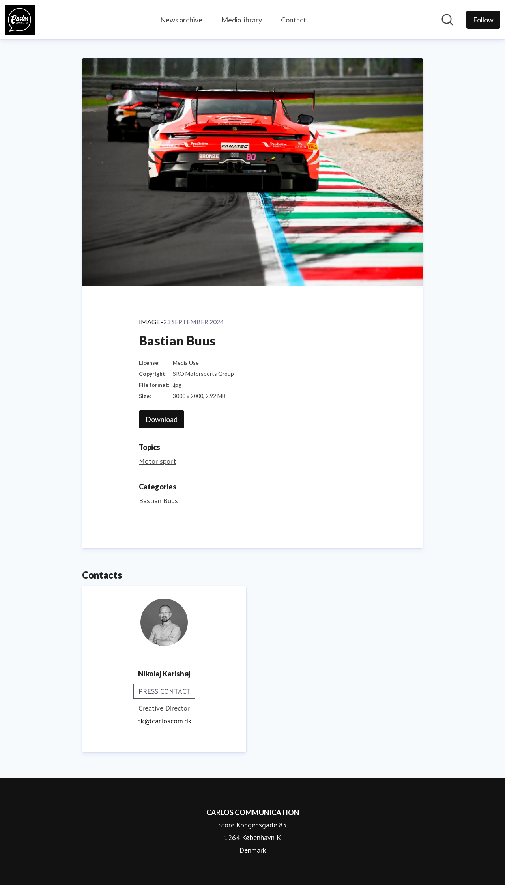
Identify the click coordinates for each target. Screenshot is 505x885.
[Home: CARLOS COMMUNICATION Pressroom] (20, 20)
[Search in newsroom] (447, 19)
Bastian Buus (158, 500)
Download (162, 419)
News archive (181, 19)
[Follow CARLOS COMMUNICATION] (483, 20)
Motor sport (157, 461)
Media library (241, 19)
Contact (293, 19)
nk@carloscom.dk (164, 720)
